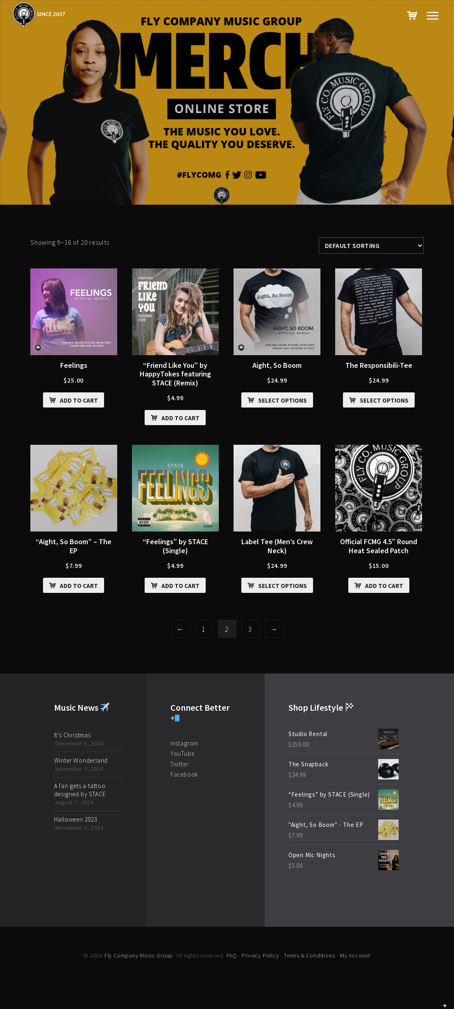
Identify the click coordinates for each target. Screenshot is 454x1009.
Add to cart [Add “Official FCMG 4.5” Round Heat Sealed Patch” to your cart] (384, 586)
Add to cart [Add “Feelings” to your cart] (79, 400)
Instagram (184, 743)
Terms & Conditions (309, 955)
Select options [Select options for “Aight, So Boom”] (282, 400)
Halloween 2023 (76, 819)
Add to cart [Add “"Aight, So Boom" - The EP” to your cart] (79, 586)
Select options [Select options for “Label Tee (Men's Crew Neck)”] (282, 586)
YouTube (182, 753)
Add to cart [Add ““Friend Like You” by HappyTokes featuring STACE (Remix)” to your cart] (180, 418)
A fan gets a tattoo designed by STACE (80, 790)
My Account (355, 955)
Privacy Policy (260, 955)
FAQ (232, 955)
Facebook (184, 774)
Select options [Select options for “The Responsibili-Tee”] (384, 400)
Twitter (179, 764)
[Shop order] (371, 245)
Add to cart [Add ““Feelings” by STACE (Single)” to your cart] (180, 586)
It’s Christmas (72, 735)
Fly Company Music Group (138, 955)
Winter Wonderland (81, 760)
